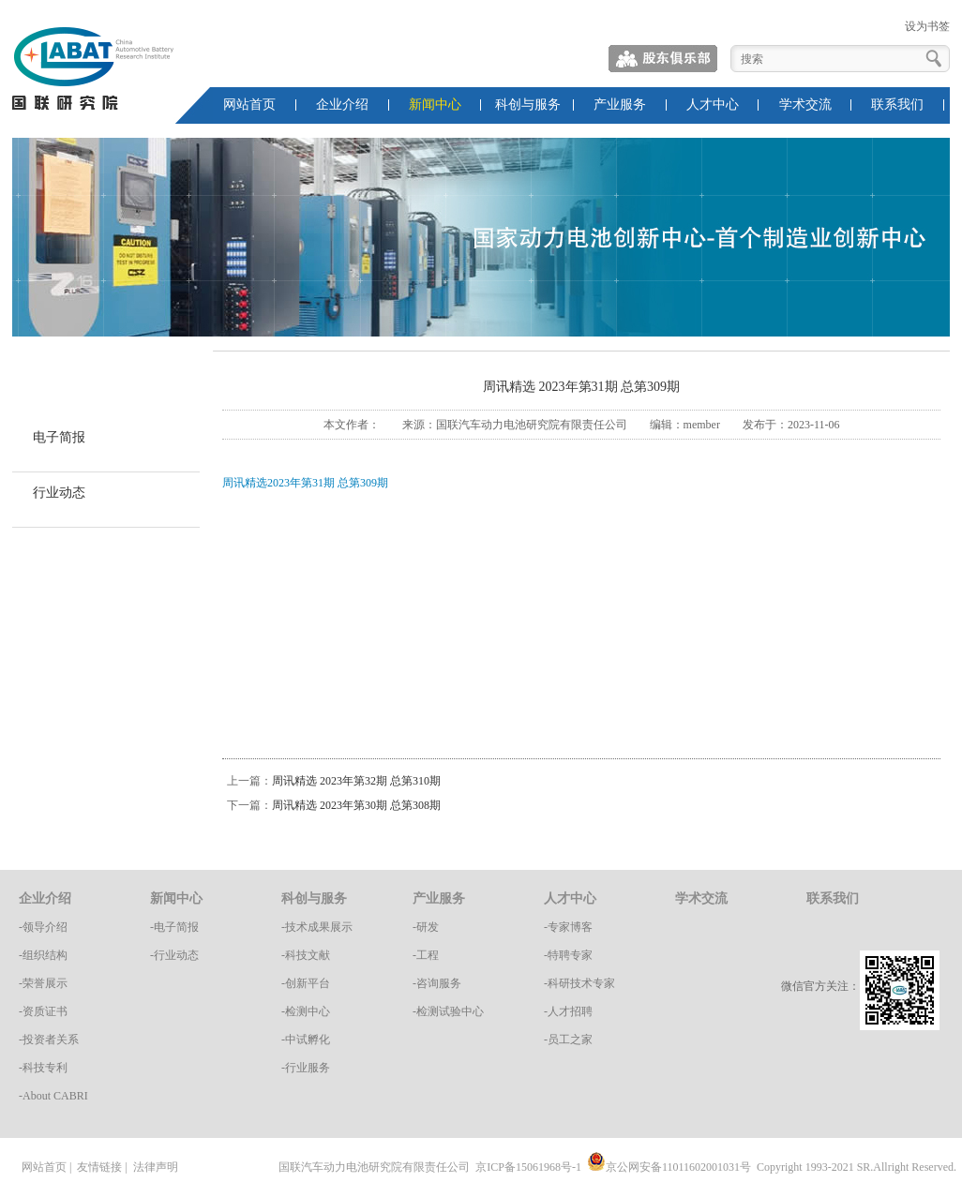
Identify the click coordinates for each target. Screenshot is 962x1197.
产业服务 (620, 104)
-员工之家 (568, 1039)
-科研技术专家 (579, 983)
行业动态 (59, 493)
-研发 (426, 927)
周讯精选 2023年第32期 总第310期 (356, 780)
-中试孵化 (305, 1039)
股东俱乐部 (664, 59)
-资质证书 (43, 1011)
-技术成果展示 (317, 927)
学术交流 (805, 104)
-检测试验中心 (448, 1011)
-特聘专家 (568, 955)
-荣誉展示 (43, 983)
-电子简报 (174, 927)
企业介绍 (342, 104)
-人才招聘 (568, 1011)
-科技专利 (43, 1067)
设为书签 (927, 26)
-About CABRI (53, 1095)
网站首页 (249, 104)
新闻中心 (435, 104)
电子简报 (59, 437)
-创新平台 (305, 983)
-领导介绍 (43, 927)
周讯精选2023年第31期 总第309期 (305, 482)
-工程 (426, 955)
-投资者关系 (49, 1039)
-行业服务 (305, 1067)
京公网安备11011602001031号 (669, 1167)
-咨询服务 (437, 983)
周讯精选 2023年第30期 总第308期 (356, 805)
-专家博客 (568, 927)
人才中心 (712, 104)
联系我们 (897, 104)
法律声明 (155, 1167)
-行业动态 (174, 955)
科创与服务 (528, 104)
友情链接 (99, 1167)
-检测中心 (305, 1011)
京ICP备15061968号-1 (528, 1167)
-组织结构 (43, 955)
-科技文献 (305, 955)
